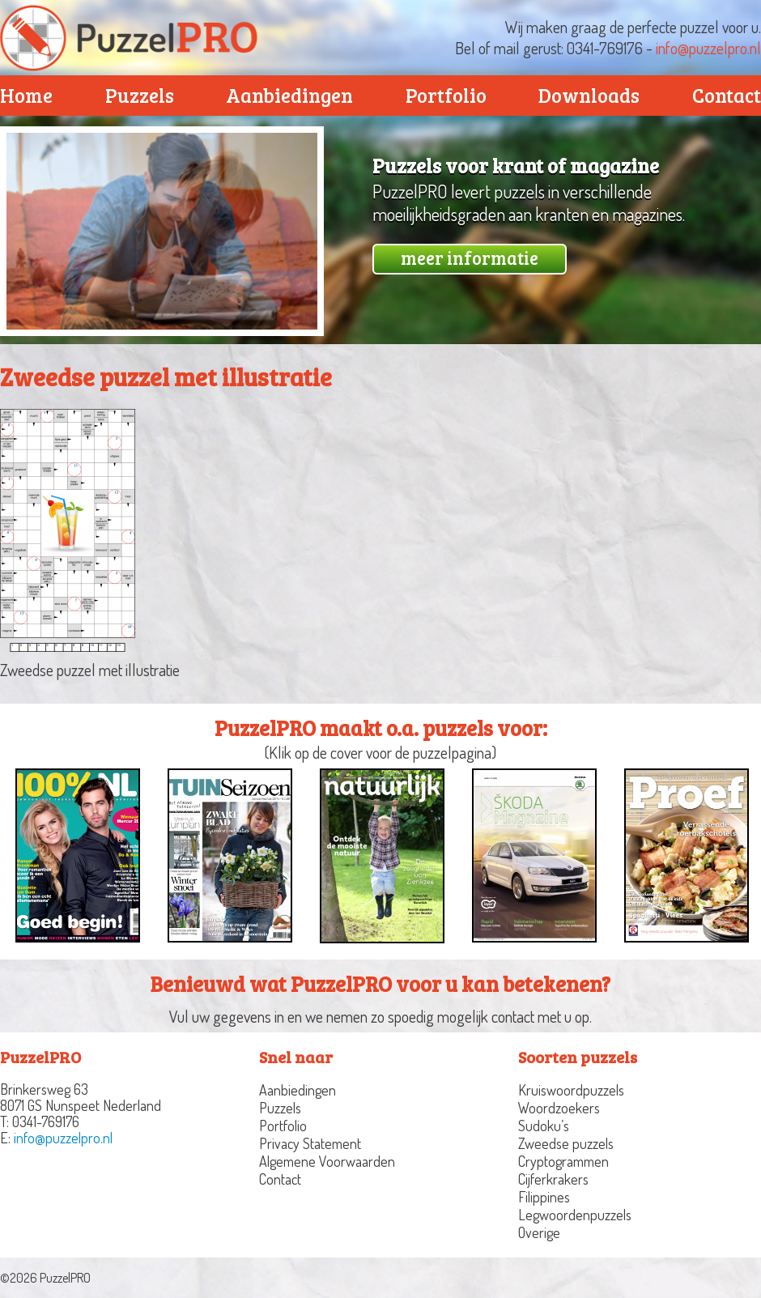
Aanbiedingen (289, 95)
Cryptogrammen (563, 1161)
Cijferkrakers (553, 1179)
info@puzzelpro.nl (708, 47)
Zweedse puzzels (566, 1143)
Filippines (544, 1197)
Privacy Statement (310, 1143)
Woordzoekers (559, 1108)
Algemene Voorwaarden (327, 1161)
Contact (280, 1179)
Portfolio (446, 95)
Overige (539, 1232)
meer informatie (469, 257)
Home (26, 95)
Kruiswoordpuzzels (571, 1090)
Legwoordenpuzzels (574, 1215)
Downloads (589, 95)
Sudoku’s (543, 1125)
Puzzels (139, 95)
